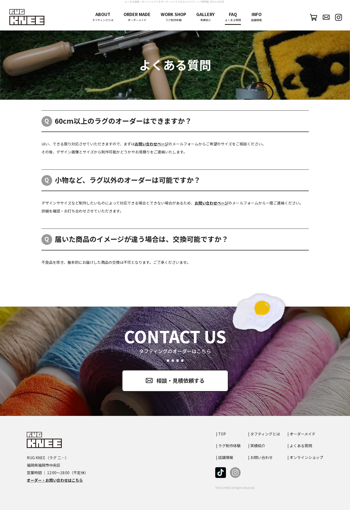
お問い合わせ (261, 457)
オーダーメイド (137, 16)
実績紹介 (205, 16)
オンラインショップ (306, 457)
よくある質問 (233, 16)
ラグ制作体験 (173, 16)
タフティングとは (102, 16)
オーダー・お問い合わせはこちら (55, 480)
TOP (222, 434)
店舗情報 (256, 16)
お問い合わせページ (151, 143)
